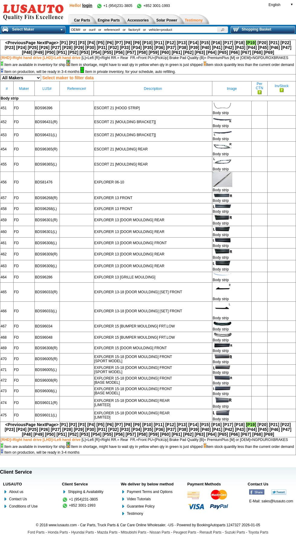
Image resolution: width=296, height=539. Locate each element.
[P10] (147, 42)
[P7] (119, 42)
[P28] (67, 47)
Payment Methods (204, 484)
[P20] (262, 42)
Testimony (135, 513)
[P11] (159, 42)
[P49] (39, 52)
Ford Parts (36, 532)
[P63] (200, 52)
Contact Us (18, 499)
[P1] (64, 42)
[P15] (205, 42)
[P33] (125, 47)
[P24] (21, 47)
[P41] (217, 47)
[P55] (107, 52)
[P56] (119, 52)
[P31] (102, 47)
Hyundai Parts (82, 532)
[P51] (61, 52)
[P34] (136, 47)
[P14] (193, 42)
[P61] (177, 52)
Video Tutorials (139, 499)
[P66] (234, 52)
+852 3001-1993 (153, 6)
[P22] (285, 42)
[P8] (128, 42)
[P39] (194, 47)
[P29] (79, 47)
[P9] (137, 42)
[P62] (188, 52)
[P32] (113, 47)
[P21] (274, 42)
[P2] (73, 42)
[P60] (165, 52)
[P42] (229, 47)
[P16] (216, 42)
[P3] (82, 42)
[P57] (131, 52)
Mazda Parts (107, 532)
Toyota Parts (258, 532)
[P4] (91, 42)
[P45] (263, 47)
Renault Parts (211, 532)
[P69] (269, 52)
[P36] (159, 47)
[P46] (274, 47)
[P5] (100, 42)
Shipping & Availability (85, 492)
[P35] (148, 47)
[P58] (142, 52)
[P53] (84, 52)
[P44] (251, 47)
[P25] (33, 47)
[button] (222, 29)
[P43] (240, 47)
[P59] (154, 52)
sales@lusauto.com (277, 501)
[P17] (228, 42)
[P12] (170, 42)
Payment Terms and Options (149, 492)
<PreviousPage (20, 42)
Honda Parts (58, 532)
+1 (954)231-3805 (114, 6)
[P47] (286, 47)
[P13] (182, 42)
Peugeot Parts (184, 532)
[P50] (50, 52)
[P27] (56, 47)
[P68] (257, 52)
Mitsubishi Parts (133, 532)
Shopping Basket (252, 29)
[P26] (44, 47)
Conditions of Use (23, 506)
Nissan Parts (160, 532)
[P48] (27, 52)
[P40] (206, 47)
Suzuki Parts (235, 532)
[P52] (73, 52)
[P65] (223, 52)
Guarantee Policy (141, 506)
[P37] (171, 47)
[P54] (96, 52)
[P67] (246, 52)
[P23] (10, 47)
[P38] (182, 47)
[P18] (239, 42)
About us (16, 492)
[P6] (110, 42)
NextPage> (48, 42)
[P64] (211, 52)
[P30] (90, 47)
